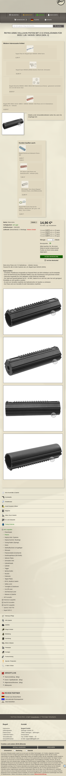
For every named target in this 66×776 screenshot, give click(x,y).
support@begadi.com (32, 739)
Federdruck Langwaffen (10, 599)
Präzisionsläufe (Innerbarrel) (13, 553)
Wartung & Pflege (8, 616)
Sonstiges (6, 652)
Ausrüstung (6, 638)
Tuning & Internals (8, 524)
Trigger (7, 568)
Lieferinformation (8, 734)
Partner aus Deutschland (13, 697)
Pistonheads (8, 532)
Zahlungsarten (7, 730)
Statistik (30, 750)
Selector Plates (9, 558)
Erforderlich (8, 750)
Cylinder (7, 566)
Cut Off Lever (8, 589)
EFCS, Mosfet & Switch (11, 581)
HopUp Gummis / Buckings (12, 540)
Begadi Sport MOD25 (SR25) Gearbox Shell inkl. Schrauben (33, 70)
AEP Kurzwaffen (8, 597)
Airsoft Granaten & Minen (10, 506)
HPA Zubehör (7, 620)
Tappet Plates (9, 579)
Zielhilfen (6, 625)
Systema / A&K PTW (9, 607)
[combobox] (32, 26)
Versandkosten (52, 225)
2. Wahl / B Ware (8, 665)
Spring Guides (9, 571)
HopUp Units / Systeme (11, 537)
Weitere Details (31, 229)
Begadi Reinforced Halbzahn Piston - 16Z (29, 154)
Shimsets (7, 550)
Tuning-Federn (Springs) (12, 542)
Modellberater (7, 501)
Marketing (19, 750)
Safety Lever (8, 584)
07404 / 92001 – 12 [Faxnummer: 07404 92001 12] (30, 736)
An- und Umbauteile (8, 520)
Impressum (6, 728)
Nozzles (7, 573)
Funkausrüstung (7, 656)
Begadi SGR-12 (8, 610)
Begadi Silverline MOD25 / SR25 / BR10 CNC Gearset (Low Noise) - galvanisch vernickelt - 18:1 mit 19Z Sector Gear (35, 86)
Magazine (6, 511)
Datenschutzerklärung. (40, 774)
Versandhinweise (8, 739)
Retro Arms (11, 222)
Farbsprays (6, 647)
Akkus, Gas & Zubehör (9, 515)
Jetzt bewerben (10, 701)
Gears (6, 545)
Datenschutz (7, 732)
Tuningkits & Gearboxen (12, 586)
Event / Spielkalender (13, 680)
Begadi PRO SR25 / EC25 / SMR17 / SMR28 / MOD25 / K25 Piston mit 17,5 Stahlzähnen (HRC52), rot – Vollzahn (28, 104)
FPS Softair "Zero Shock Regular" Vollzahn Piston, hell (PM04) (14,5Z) (31, 190)
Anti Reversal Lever (10, 591)
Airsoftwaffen (7, 497)
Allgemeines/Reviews (14, 682)
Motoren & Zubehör (10, 594)
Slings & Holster (7, 629)
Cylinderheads (9, 563)
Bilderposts (8, 685)
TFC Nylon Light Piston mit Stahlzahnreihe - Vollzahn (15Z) (29, 172)
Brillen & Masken (8, 643)
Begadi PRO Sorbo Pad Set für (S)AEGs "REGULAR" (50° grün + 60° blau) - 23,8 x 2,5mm (29, 208)
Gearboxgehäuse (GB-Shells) (13, 555)
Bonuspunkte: (44, 243)
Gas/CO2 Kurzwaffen (9, 602)
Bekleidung (6, 634)
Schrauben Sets (9, 560)
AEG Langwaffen (8, 529)
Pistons (7, 534)
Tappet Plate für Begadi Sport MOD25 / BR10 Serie (30, 53)
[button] (35, 20)
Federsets (8, 576)
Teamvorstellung (12, 677)
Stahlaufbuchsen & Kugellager (13, 547)
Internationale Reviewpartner (14, 699)
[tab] (33, 222)
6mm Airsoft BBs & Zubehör (10, 492)
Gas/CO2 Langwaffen (9, 605)
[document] (33, 758)
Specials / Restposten (9, 661)
